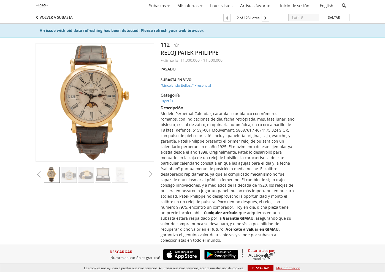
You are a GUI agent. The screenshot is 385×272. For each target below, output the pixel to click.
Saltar (334, 17)
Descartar (260, 268)
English (326, 5)
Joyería (167, 100)
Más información (288, 268)
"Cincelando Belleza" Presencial (186, 85)
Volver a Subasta (56, 17)
